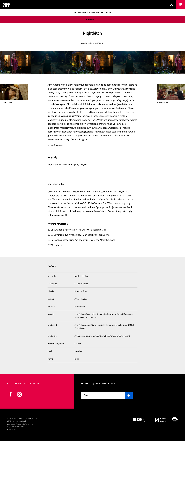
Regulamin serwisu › (15, 476)
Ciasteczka (11, 479)
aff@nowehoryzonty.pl (16, 471)
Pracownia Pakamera (24, 474)
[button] (179, 88)
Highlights (91, 19)
